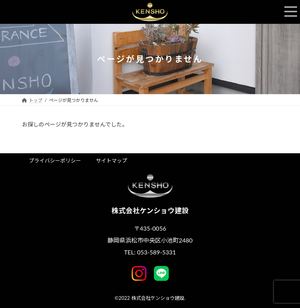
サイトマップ (111, 160)
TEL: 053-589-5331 (150, 252)
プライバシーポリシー (55, 160)
